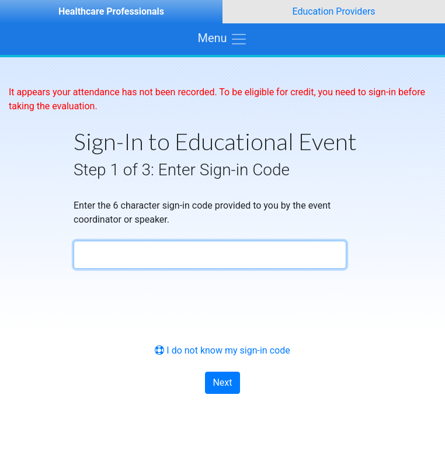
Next (222, 382)
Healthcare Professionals (111, 11)
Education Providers (333, 11)
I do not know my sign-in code (222, 350)
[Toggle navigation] (222, 39)
